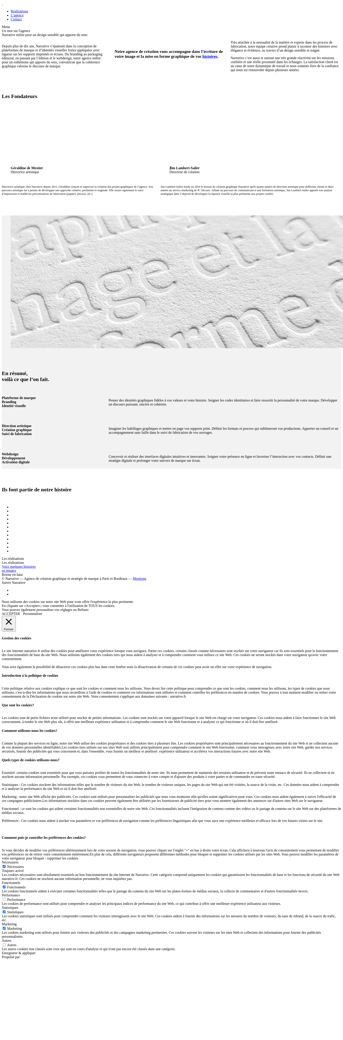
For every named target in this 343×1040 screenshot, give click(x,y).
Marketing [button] (9, 924)
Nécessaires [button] (10, 862)
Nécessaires (15, 867)
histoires (209, 56)
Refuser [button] (83, 610)
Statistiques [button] (10, 907)
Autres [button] (6, 940)
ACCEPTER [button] (11, 614)
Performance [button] (11, 895)
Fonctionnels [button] (11, 883)
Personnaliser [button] (32, 614)
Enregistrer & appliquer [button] (19, 953)
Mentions (139, 578)
